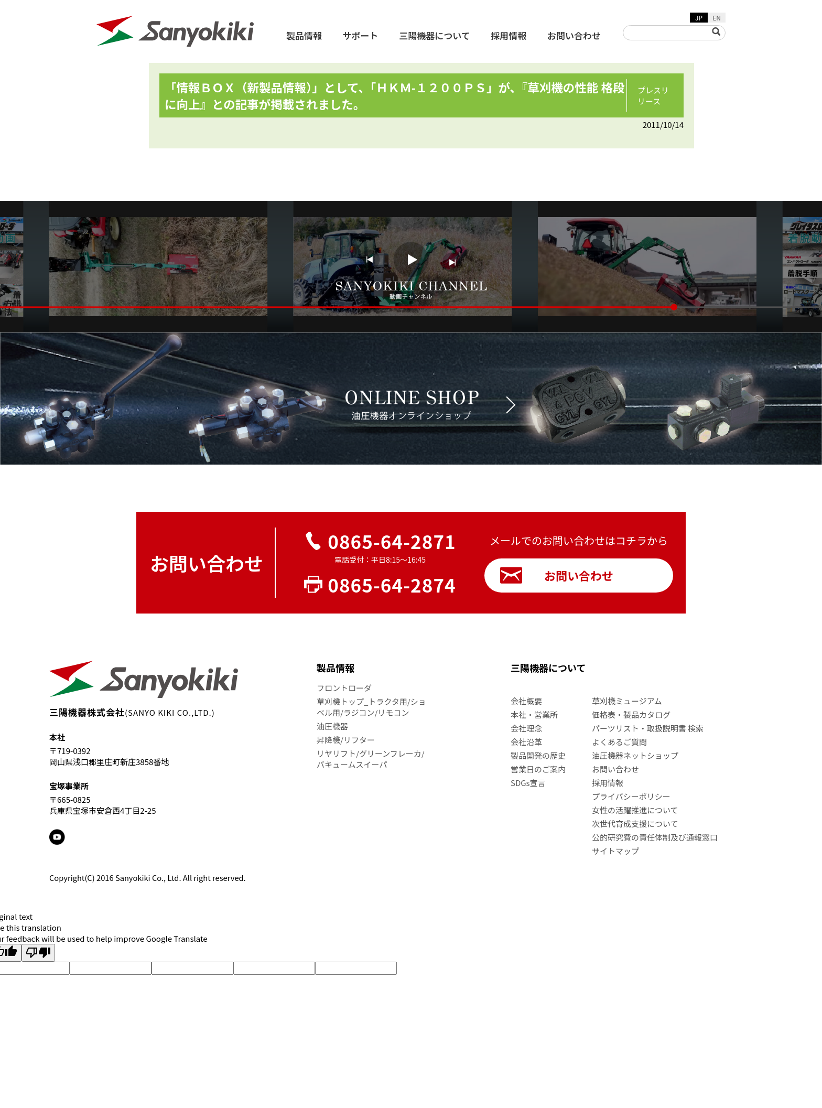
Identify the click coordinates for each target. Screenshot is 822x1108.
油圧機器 (332, 726)
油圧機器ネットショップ (635, 755)
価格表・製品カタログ (631, 714)
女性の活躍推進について (635, 809)
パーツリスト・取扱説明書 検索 (648, 728)
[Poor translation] (38, 953)
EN (716, 17)
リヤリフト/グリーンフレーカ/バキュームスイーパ (371, 759)
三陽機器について (434, 35)
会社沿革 (526, 741)
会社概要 (526, 700)
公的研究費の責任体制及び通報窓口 (655, 837)
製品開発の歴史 (538, 755)
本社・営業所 (534, 714)
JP (698, 17)
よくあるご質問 (619, 741)
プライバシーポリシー (631, 796)
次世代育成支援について (635, 823)
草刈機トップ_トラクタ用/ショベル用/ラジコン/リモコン (371, 707)
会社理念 (526, 728)
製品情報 (304, 35)
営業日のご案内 (538, 768)
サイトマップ (615, 850)
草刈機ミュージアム (627, 700)
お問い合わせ (574, 35)
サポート (360, 35)
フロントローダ (344, 687)
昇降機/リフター (346, 739)
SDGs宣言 (528, 782)
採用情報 (508, 35)
